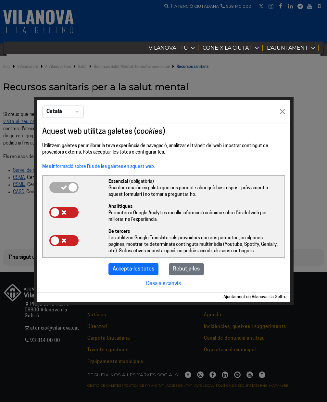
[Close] (282, 112)
